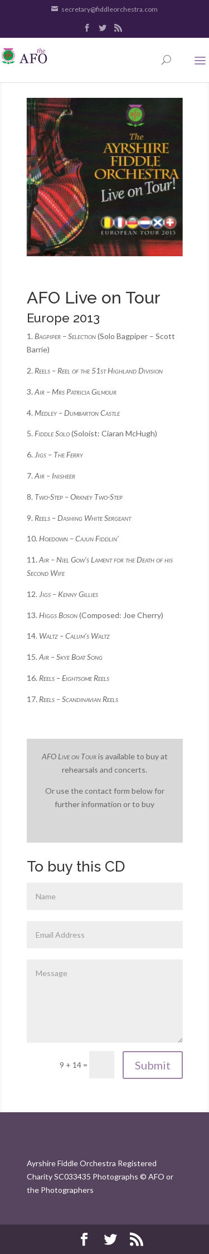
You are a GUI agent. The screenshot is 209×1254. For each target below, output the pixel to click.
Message (105, 1001)
